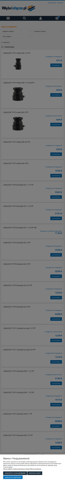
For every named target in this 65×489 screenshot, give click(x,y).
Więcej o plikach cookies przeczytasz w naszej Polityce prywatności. (22, 469)
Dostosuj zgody (35, 473)
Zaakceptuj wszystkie (13, 477)
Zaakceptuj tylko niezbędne (15, 473)
